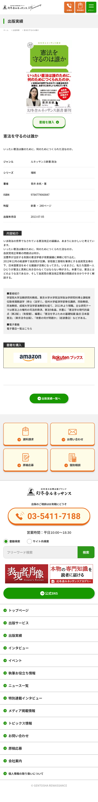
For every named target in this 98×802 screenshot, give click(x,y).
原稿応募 (15, 748)
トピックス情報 (20, 723)
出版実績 (15, 635)
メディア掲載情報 (21, 710)
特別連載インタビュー (25, 698)
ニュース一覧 (18, 685)
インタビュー (18, 647)
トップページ (18, 610)
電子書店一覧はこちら (19, 328)
